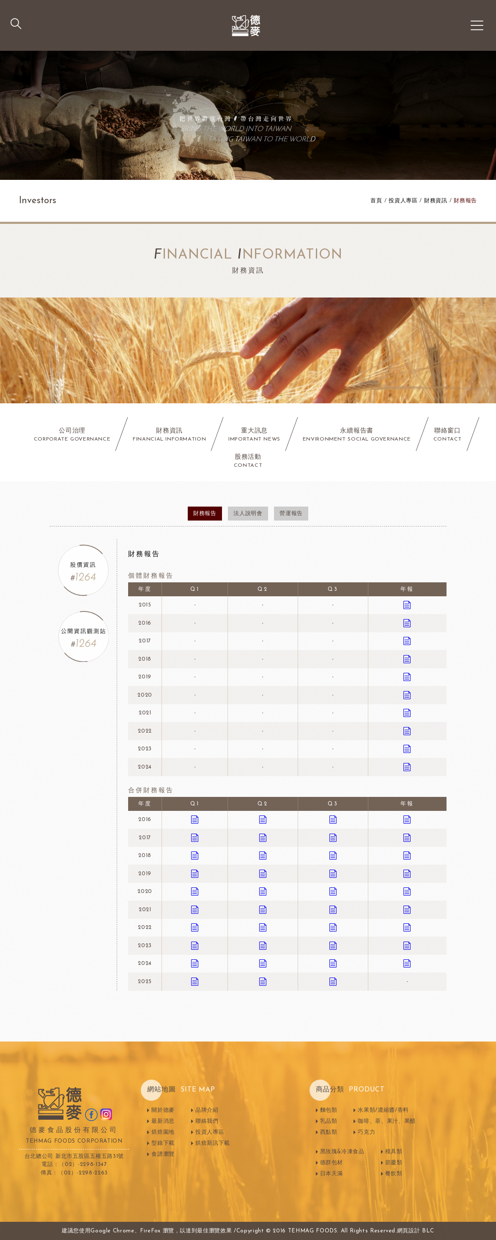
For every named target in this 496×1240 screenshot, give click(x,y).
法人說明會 (247, 513)
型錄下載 (163, 1143)
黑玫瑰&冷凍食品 (342, 1152)
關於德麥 (163, 1110)
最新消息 (163, 1121)
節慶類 (394, 1163)
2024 (145, 767)
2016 (144, 623)
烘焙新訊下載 (212, 1143)
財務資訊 (435, 201)
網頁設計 (408, 1231)
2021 (145, 713)
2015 (145, 605)
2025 (145, 981)
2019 (144, 677)
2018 (144, 659)
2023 (145, 749)
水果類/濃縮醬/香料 (383, 1110)
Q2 (263, 589)
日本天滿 (331, 1174)
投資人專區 (403, 201)
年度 (145, 589)
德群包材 (331, 1163)
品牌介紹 (207, 1110)
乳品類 (328, 1121)
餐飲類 (394, 1174)
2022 (145, 731)
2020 (144, 695)
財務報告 (465, 201)
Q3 (333, 589)
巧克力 (366, 1132)
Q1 (195, 589)
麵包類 (328, 1110)
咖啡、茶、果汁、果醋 (387, 1121)
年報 (407, 589)
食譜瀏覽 (163, 1154)
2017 (145, 641)
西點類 (328, 1132)
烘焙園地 (163, 1132)
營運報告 (291, 513)
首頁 (376, 201)
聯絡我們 (207, 1121)
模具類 (394, 1152)
